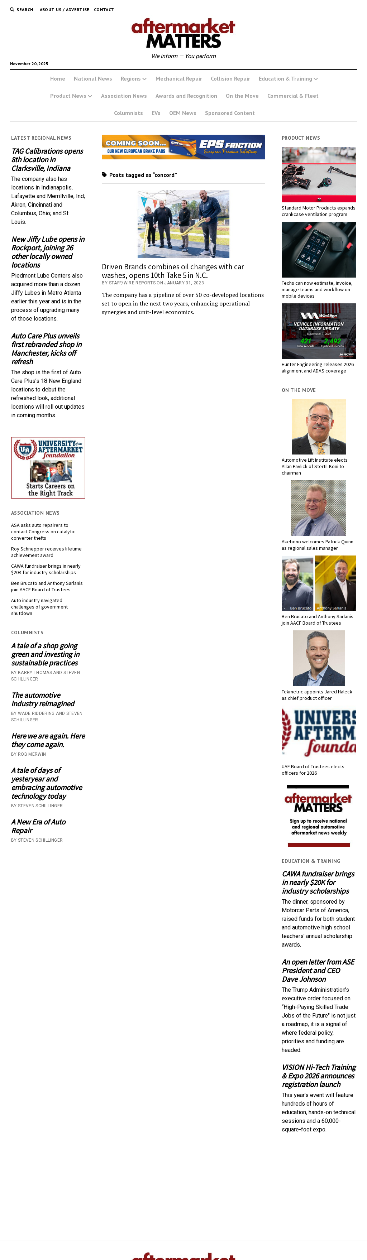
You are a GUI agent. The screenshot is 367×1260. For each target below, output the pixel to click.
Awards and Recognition (186, 95)
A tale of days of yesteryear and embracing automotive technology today (46, 783)
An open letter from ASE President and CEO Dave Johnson (318, 971)
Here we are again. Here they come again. (48, 740)
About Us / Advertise (65, 9)
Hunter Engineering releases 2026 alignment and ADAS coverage (318, 367)
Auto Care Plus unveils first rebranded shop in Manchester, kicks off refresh (46, 349)
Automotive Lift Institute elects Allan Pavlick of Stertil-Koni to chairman (315, 466)
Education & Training (285, 78)
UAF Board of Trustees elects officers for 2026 (313, 769)
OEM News (182, 112)
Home (57, 78)
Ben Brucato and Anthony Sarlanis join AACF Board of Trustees (47, 586)
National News (93, 78)
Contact (104, 9)
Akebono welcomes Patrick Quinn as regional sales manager (317, 544)
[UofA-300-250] (48, 496)
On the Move (242, 95)
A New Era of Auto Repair (38, 826)
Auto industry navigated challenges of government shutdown (39, 606)
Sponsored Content (230, 112)
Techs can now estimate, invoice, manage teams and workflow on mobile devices (317, 289)
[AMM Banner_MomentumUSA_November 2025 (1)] (183, 157)
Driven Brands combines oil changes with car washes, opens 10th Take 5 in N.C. (173, 271)
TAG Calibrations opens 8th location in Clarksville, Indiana (47, 160)
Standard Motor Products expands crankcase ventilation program (319, 211)
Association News (124, 95)
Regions (131, 78)
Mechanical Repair (179, 78)
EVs (156, 112)
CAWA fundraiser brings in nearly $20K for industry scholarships (46, 569)
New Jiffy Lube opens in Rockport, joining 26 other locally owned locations (47, 252)
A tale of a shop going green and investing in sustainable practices (45, 654)
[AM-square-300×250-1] (319, 844)
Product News (68, 95)
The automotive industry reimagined (42, 699)
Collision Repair (230, 78)
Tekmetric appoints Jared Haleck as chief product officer (317, 694)
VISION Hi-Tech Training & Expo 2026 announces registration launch (319, 1076)
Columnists (128, 112)
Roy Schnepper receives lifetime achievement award (46, 551)
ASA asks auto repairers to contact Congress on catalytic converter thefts (43, 531)
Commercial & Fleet (293, 95)
